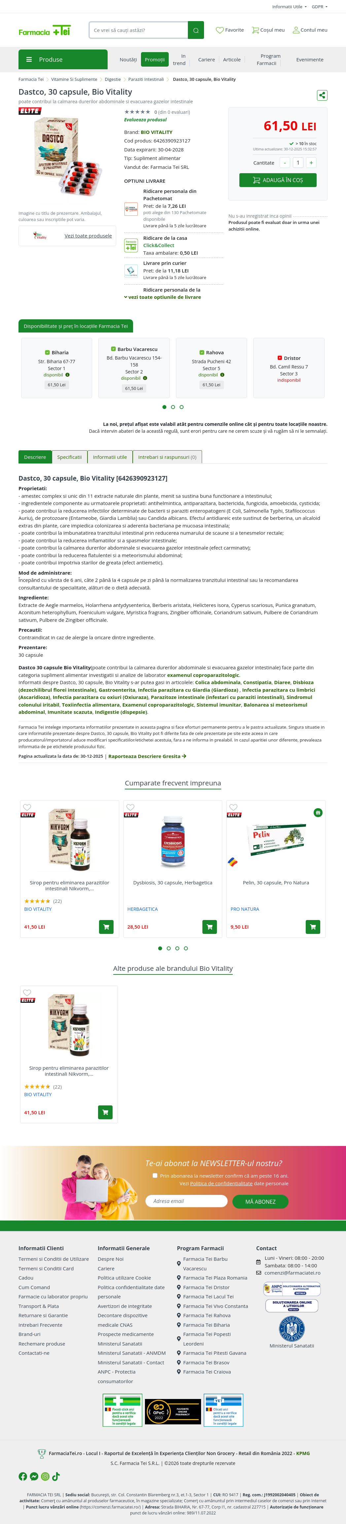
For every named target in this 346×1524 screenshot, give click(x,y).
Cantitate (263, 162)
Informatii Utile (287, 7)
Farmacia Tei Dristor (203, 1287)
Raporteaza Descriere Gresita (147, 756)
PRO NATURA (245, 909)
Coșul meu (268, 28)
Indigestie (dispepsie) (121, 712)
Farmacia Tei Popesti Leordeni (204, 1339)
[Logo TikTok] (56, 1476)
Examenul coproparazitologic (158, 704)
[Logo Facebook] (22, 1476)
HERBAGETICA (142, 909)
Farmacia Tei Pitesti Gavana (211, 1352)
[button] (164, 407)
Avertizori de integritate (125, 1306)
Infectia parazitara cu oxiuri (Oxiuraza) (101, 697)
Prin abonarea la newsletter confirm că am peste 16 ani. (224, 1175)
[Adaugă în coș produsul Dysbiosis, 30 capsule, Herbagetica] (209, 927)
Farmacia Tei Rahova (204, 1315)
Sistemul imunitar (219, 704)
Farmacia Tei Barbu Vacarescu (202, 1263)
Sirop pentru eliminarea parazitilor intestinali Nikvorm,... (69, 885)
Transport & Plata (38, 1306)
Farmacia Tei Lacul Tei (205, 1296)
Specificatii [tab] (69, 457)
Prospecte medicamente (126, 1334)
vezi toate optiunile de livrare (162, 297)
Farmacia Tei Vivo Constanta (212, 1306)
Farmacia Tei (31, 79)
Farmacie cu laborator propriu (53, 1296)
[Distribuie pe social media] (322, 95)
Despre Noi (110, 1258)
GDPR (318, 7)
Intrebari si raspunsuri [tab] (167, 457)
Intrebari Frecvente (40, 1324)
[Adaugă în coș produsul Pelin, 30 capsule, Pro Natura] (313, 927)
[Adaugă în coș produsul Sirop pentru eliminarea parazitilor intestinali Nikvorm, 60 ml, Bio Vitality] (106, 927)
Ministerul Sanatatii (120, 1343)
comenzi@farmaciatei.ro (292, 1272)
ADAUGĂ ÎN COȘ (278, 180)
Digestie (113, 79)
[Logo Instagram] (45, 1476)
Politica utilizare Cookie (124, 1277)
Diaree (282, 682)
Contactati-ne (34, 1352)
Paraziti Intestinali (146, 79)
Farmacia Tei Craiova (204, 1371)
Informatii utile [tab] (110, 457)
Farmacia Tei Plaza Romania (212, 1277)
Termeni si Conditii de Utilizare (53, 1258)
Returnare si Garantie (43, 1315)
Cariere (106, 1268)
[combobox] (138, 30)
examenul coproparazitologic (203, 675)
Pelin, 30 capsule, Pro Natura (276, 882)
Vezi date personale (234, 1183)
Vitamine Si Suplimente (74, 79)
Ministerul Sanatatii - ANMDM (132, 1352)
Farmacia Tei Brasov (203, 1362)
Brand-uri (29, 1334)
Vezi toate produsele (88, 235)
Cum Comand (34, 1287)
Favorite (230, 30)
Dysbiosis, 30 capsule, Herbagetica (173, 882)
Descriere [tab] (35, 457)
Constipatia (257, 682)
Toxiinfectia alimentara (91, 704)
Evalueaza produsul (145, 119)
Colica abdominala (218, 682)
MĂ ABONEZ (260, 1201)
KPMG (303, 1453)
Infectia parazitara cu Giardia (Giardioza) (189, 689)
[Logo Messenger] (34, 1476)
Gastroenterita (117, 689)
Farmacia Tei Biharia (203, 1324)
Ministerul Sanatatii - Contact (131, 1362)
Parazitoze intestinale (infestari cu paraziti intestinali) (217, 697)
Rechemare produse (41, 1343)
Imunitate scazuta (70, 712)
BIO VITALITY (156, 132)
